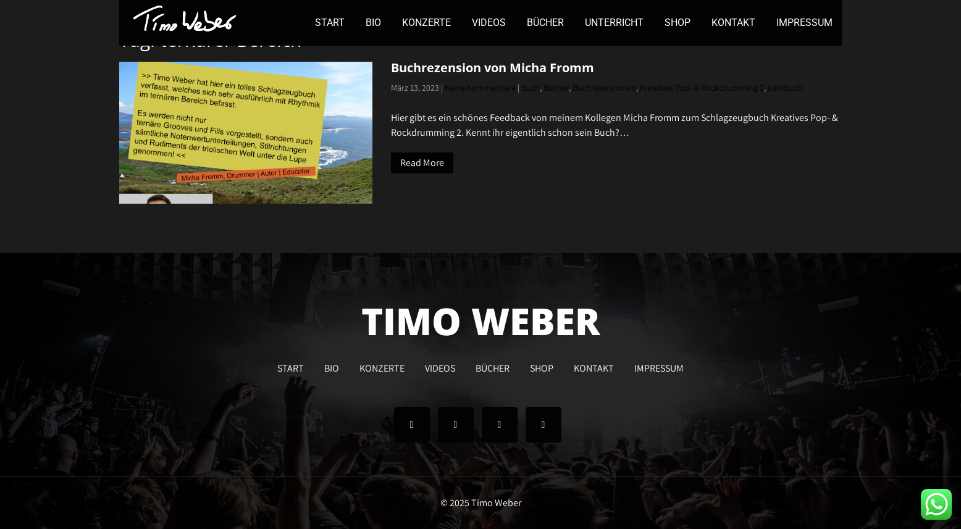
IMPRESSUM (804, 22)
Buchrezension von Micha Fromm (492, 67)
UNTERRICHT (614, 22)
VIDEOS (489, 22)
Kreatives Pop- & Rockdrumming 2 (702, 87)
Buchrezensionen (604, 87)
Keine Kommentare (480, 87)
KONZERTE (426, 22)
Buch (530, 87)
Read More (422, 162)
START (330, 22)
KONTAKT (733, 22)
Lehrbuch (785, 87)
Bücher (556, 87)
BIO (373, 22)
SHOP (677, 22)
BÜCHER (545, 22)
